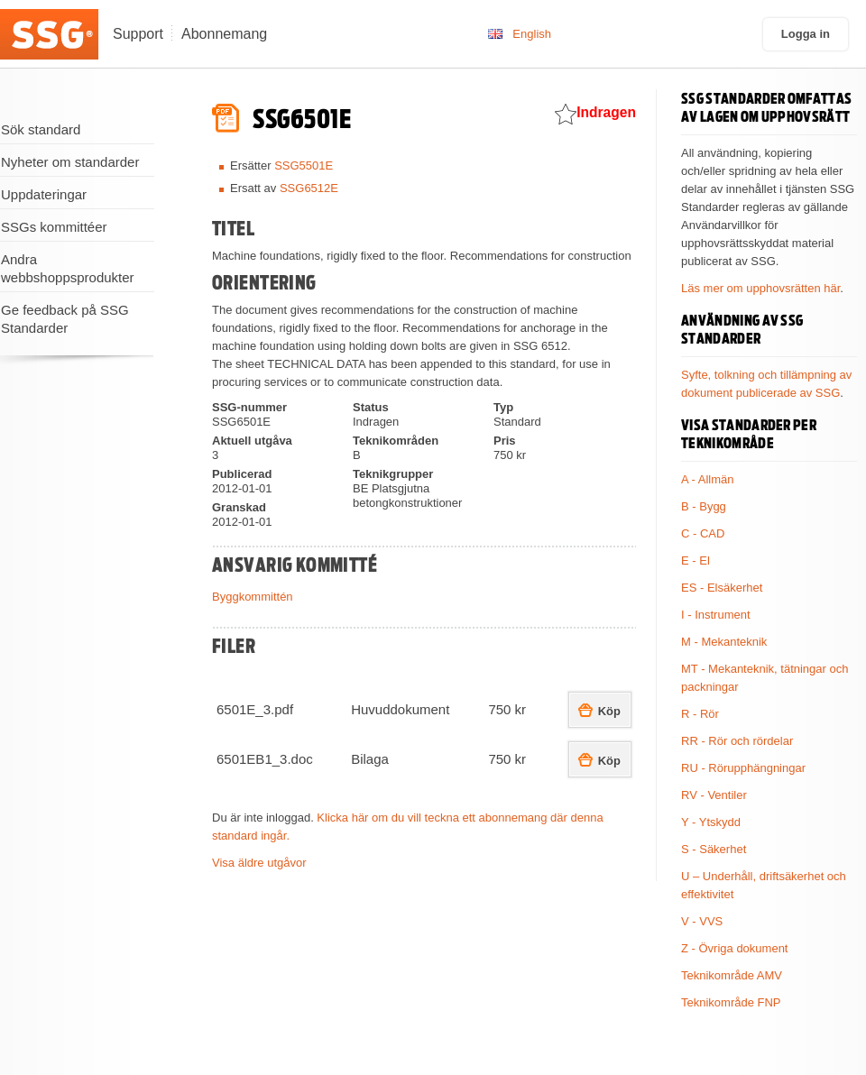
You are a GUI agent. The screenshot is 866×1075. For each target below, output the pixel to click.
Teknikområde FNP (731, 1002)
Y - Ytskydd (711, 822)
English (531, 34)
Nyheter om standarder (70, 162)
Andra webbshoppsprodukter (67, 268)
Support (138, 33)
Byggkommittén (252, 596)
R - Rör (700, 714)
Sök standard (40, 129)
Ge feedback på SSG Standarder (65, 318)
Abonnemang (224, 33)
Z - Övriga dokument (734, 948)
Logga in (805, 34)
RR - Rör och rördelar (737, 741)
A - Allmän (707, 479)
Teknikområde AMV (731, 975)
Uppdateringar (44, 194)
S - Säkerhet (713, 849)
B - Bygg (703, 506)
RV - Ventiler (714, 795)
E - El (695, 560)
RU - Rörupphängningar (743, 768)
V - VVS (702, 921)
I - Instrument (716, 614)
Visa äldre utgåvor (259, 862)
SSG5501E (303, 165)
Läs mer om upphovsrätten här (760, 288)
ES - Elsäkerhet (721, 587)
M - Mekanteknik (724, 641)
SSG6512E (309, 188)
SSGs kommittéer (54, 226)
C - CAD (702, 533)
